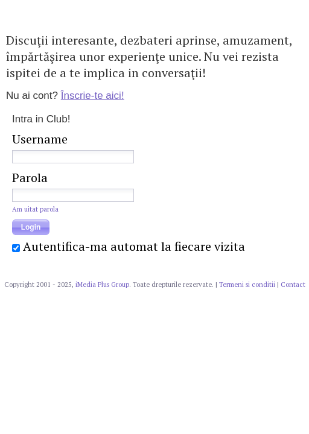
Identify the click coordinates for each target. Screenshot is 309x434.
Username (40, 139)
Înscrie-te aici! (92, 95)
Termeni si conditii (247, 284)
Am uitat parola (35, 209)
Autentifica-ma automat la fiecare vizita (134, 246)
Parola (30, 177)
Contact (293, 284)
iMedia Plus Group (102, 284)
